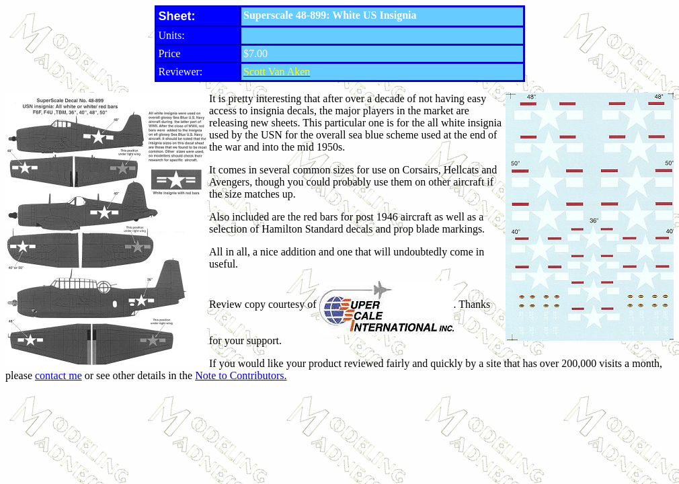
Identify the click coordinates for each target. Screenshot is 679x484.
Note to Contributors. (240, 375)
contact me (58, 375)
